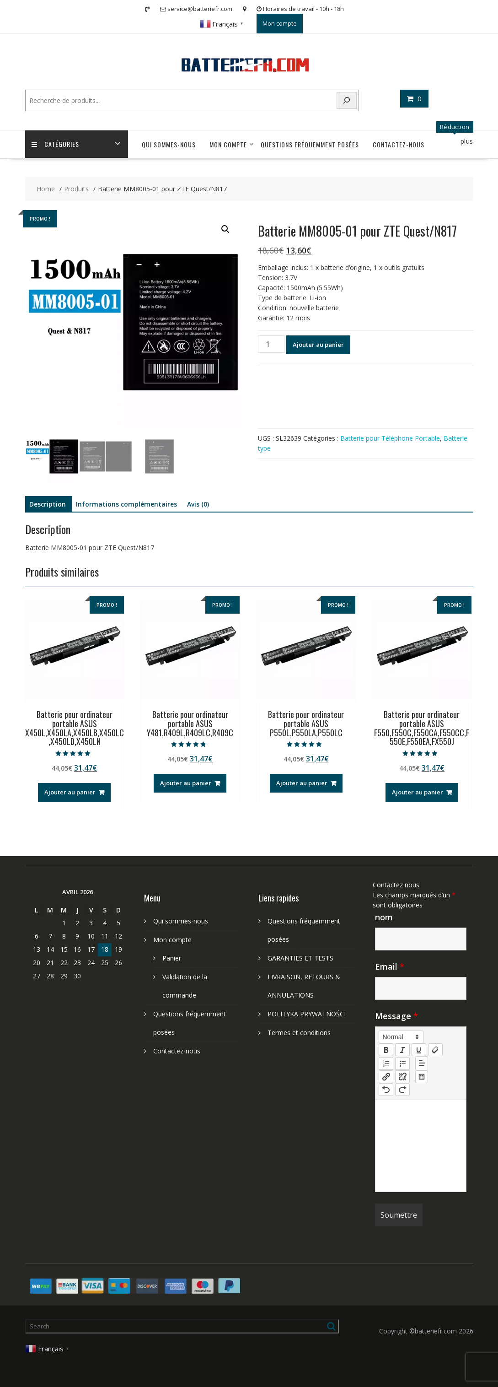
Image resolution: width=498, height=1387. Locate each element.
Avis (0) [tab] (198, 504)
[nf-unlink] (402, 1076)
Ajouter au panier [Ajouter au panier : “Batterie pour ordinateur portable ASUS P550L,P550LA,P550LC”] (301, 783)
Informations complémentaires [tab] (126, 504)
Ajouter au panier (318, 344)
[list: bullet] (402, 1063)
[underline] (419, 1049)
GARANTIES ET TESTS (300, 958)
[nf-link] (386, 1076)
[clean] (435, 1049)
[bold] (386, 1049)
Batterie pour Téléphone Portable (390, 438)
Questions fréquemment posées (310, 144)
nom (384, 917)
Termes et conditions (299, 1032)
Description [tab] (47, 504)
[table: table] (421, 1076)
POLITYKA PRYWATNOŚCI (307, 1013)
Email (389, 966)
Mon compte (279, 23)
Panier (171, 958)
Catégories (56, 144)
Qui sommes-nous (169, 144)
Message (396, 1015)
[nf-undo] (386, 1089)
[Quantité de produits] (271, 344)
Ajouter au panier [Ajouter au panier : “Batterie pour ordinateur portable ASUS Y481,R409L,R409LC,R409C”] (185, 783)
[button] (225, 229)
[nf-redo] (402, 1089)
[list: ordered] (386, 1063)
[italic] (402, 1049)
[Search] (347, 100)
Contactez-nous (398, 144)
